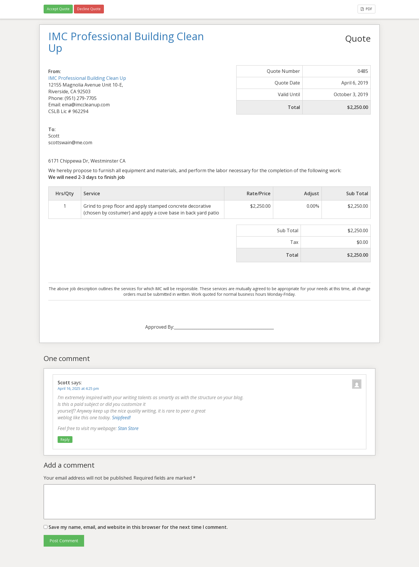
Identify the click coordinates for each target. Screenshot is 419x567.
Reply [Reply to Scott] (65, 439)
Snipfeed (120, 417)
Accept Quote (58, 8)
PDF (366, 8)
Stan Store (128, 428)
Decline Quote (89, 8)
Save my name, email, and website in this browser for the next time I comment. (138, 527)
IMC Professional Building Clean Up (87, 78)
